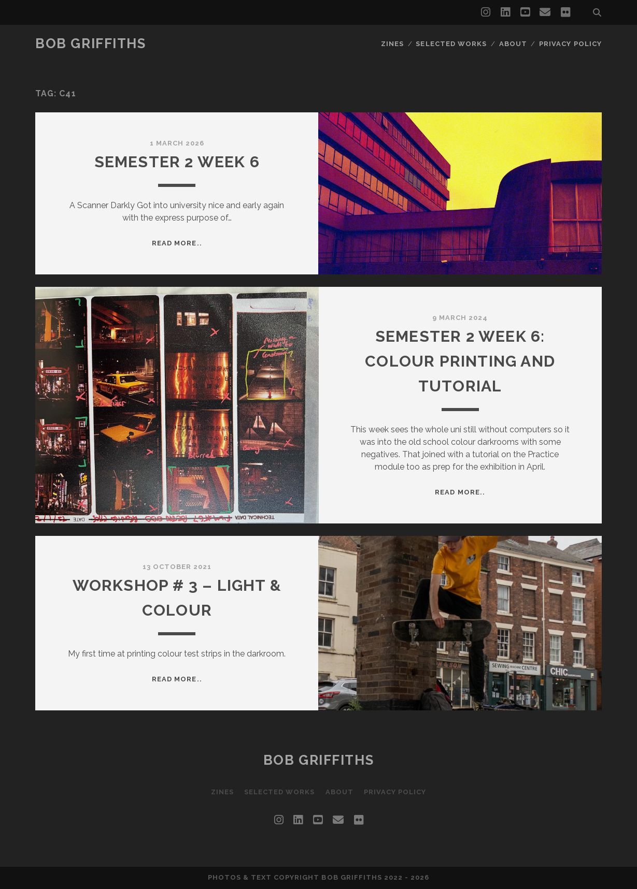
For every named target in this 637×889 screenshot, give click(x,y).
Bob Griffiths (90, 43)
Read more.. (177, 243)
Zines (392, 44)
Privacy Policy (570, 44)
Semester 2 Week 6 (177, 162)
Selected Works (451, 44)
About (513, 44)
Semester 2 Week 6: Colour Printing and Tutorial (460, 361)
